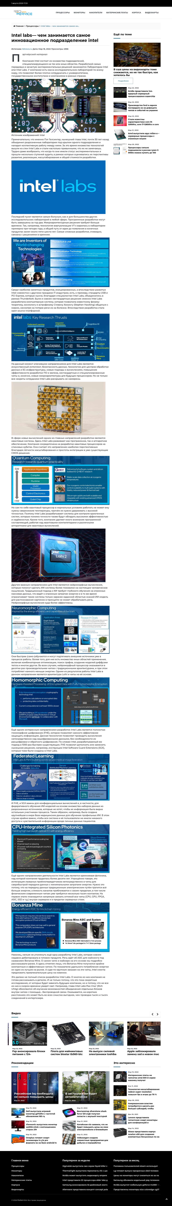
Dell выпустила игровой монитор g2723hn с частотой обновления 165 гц (40, 1114)
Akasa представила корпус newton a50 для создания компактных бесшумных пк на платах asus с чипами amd (143, 1135)
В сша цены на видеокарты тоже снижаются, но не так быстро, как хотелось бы (136, 72)
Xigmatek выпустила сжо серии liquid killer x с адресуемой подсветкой (98, 1166)
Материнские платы (117, 12)
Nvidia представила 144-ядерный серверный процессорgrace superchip (141, 93)
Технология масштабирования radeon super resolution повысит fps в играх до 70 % (144, 1092)
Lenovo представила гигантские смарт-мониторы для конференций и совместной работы (142, 1121)
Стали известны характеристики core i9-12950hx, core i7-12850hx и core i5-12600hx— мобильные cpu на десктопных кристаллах (143, 124)
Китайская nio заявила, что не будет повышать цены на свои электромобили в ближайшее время (92, 1128)
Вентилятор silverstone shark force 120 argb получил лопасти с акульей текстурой (92, 1114)
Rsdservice (22, 1200)
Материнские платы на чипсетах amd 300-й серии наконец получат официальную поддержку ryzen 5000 (141, 1080)
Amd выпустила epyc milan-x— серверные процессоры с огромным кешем (143, 136)
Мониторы (79, 12)
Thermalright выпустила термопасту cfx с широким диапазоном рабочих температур (105, 1171)
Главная (18, 26)
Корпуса (136, 12)
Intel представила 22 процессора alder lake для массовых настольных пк (99, 1180)
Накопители (95, 12)
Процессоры (63, 12)
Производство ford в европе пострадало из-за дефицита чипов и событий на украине (143, 108)
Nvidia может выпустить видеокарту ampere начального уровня (94, 1175)
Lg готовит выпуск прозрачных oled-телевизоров (138, 1171)
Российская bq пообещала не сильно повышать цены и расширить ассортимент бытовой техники (33, 1098)
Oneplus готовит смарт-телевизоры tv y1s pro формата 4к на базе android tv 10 (41, 1142)
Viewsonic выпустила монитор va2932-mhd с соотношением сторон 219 (41, 1127)
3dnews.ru (27, 49)
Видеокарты (152, 12)
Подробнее (123, 81)
